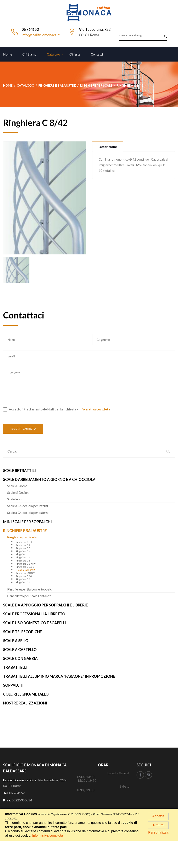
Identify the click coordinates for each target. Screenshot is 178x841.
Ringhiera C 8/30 (25, 566)
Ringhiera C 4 (23, 551)
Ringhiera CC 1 (24, 541)
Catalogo (53, 54)
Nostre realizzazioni (25, 703)
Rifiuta (158, 825)
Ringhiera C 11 (24, 579)
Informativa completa (94, 409)
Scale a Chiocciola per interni (27, 506)
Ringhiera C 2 (23, 545)
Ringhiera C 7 (23, 557)
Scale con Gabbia (20, 658)
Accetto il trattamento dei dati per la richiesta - (56, 409)
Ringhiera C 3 (23, 548)
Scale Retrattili (19, 470)
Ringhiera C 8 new (25, 563)
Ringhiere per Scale (21, 537)
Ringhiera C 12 (24, 582)
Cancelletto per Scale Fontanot (29, 596)
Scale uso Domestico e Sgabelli (34, 623)
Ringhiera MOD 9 (25, 573)
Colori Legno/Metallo (26, 694)
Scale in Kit (15, 499)
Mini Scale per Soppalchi (27, 521)
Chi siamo (29, 54)
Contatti (97, 54)
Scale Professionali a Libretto (34, 614)
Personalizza (158, 832)
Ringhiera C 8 (23, 560)
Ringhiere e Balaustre (25, 530)
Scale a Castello (20, 649)
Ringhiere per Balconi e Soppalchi (30, 589)
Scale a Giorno (17, 486)
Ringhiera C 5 (23, 554)
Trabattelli (15, 667)
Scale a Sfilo (15, 640)
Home (7, 54)
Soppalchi (13, 685)
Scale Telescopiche (22, 631)
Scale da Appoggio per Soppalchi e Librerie (45, 605)
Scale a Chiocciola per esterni (27, 512)
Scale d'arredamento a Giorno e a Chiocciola (49, 479)
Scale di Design (18, 492)
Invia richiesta (23, 429)
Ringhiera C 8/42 (25, 569)
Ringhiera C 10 (24, 576)
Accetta (158, 816)
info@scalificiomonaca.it (41, 35)
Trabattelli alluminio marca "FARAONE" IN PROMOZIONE (59, 676)
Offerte (74, 54)
